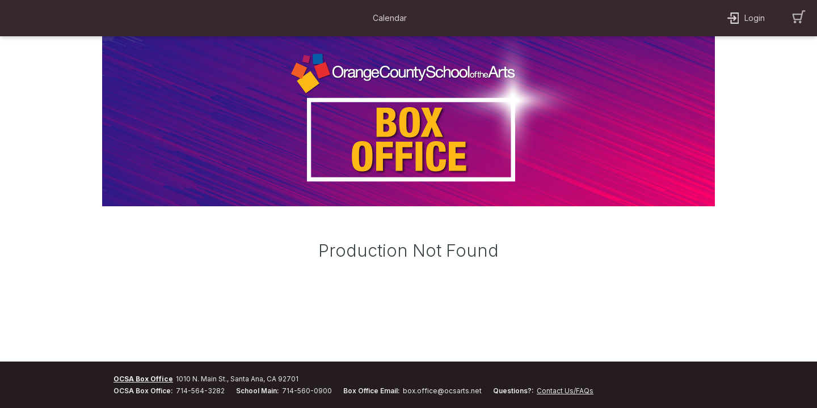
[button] (392, 18)
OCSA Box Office (143, 379)
